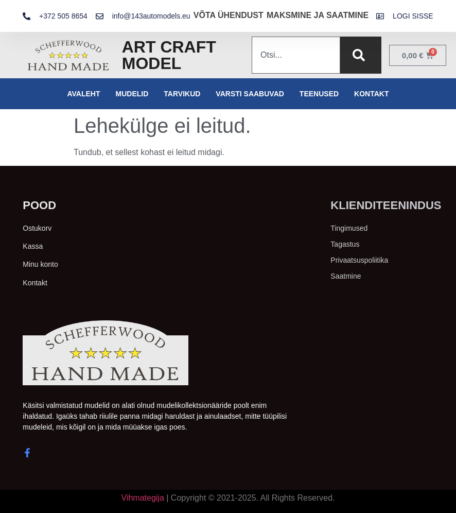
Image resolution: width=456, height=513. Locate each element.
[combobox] (296, 55)
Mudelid (132, 94)
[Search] (360, 55)
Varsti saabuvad (250, 94)
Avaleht (83, 94)
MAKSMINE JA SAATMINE (318, 15)
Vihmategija (142, 497)
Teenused (319, 94)
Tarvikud (182, 94)
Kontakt (371, 94)
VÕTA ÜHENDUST (229, 15)
